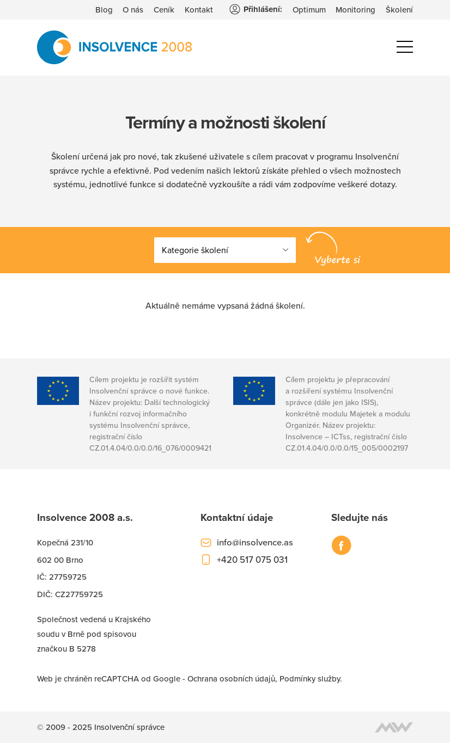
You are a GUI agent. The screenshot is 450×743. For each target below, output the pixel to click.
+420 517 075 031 (252, 559)
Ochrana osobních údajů (231, 678)
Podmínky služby (309, 678)
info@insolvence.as (255, 542)
